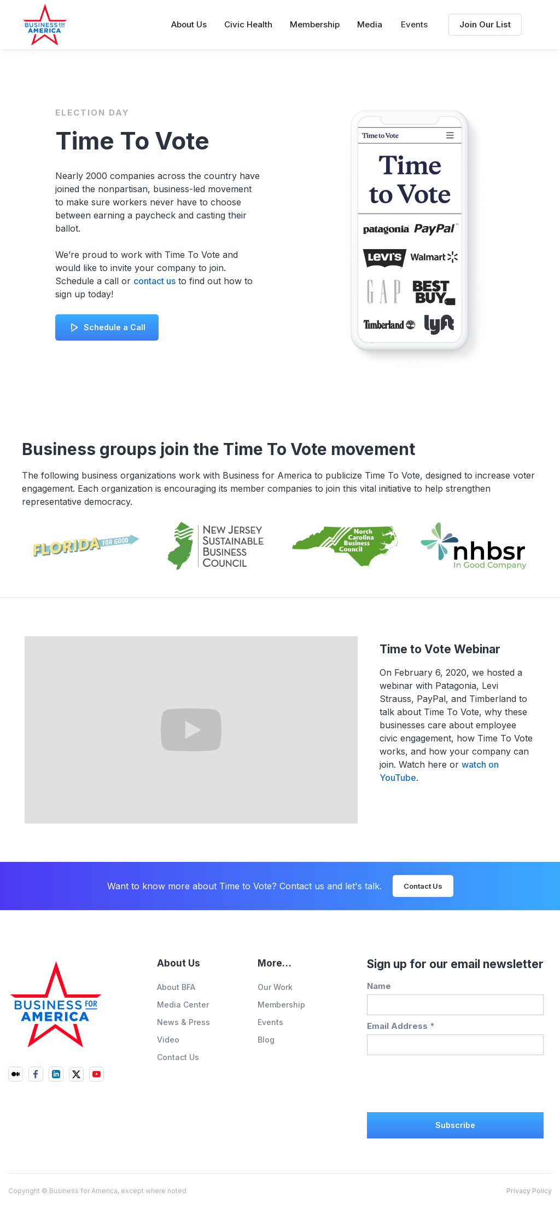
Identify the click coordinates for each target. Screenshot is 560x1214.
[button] (188, 24)
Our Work (275, 987)
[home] (45, 25)
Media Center (183, 1004)
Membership (281, 1004)
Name (379, 986)
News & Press (183, 1022)
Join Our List (485, 24)
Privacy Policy (529, 1191)
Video (168, 1039)
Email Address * (401, 1026)
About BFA (176, 987)
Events (414, 24)
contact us (154, 280)
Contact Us (423, 886)
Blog (266, 1039)
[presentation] (450, 1082)
